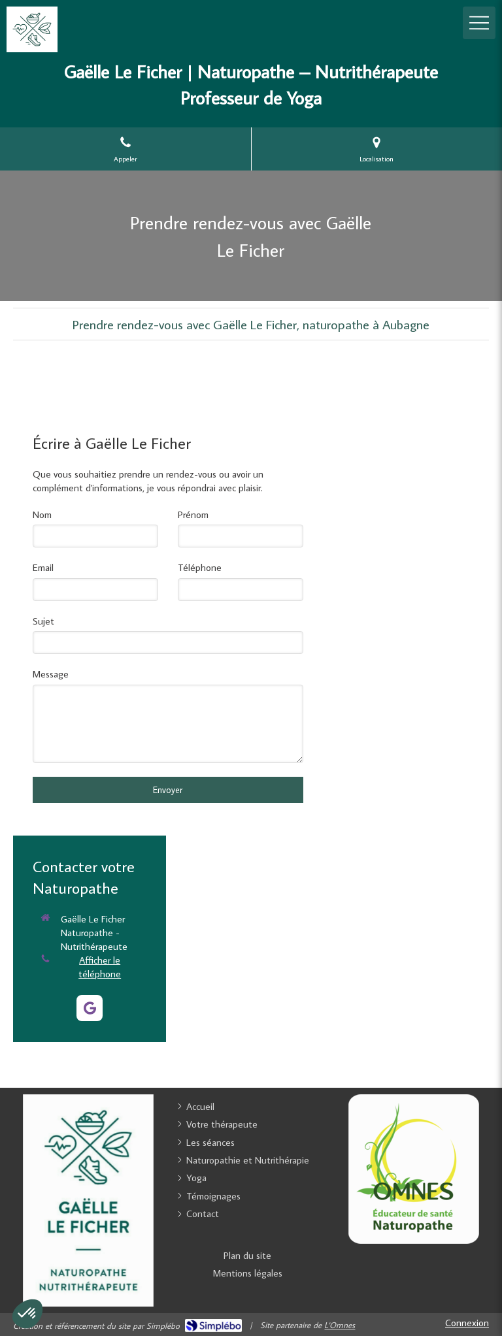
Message (51, 674)
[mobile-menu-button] (479, 23)
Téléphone (200, 567)
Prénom (193, 514)
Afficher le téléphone (99, 967)
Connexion (467, 1322)
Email (43, 567)
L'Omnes (339, 1325)
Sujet (43, 621)
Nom (42, 514)
